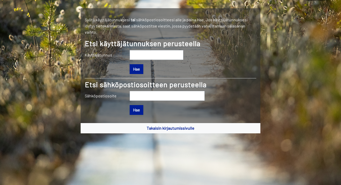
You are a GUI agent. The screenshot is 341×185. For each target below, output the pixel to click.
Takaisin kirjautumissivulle (170, 128)
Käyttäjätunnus (98, 54)
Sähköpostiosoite (101, 95)
